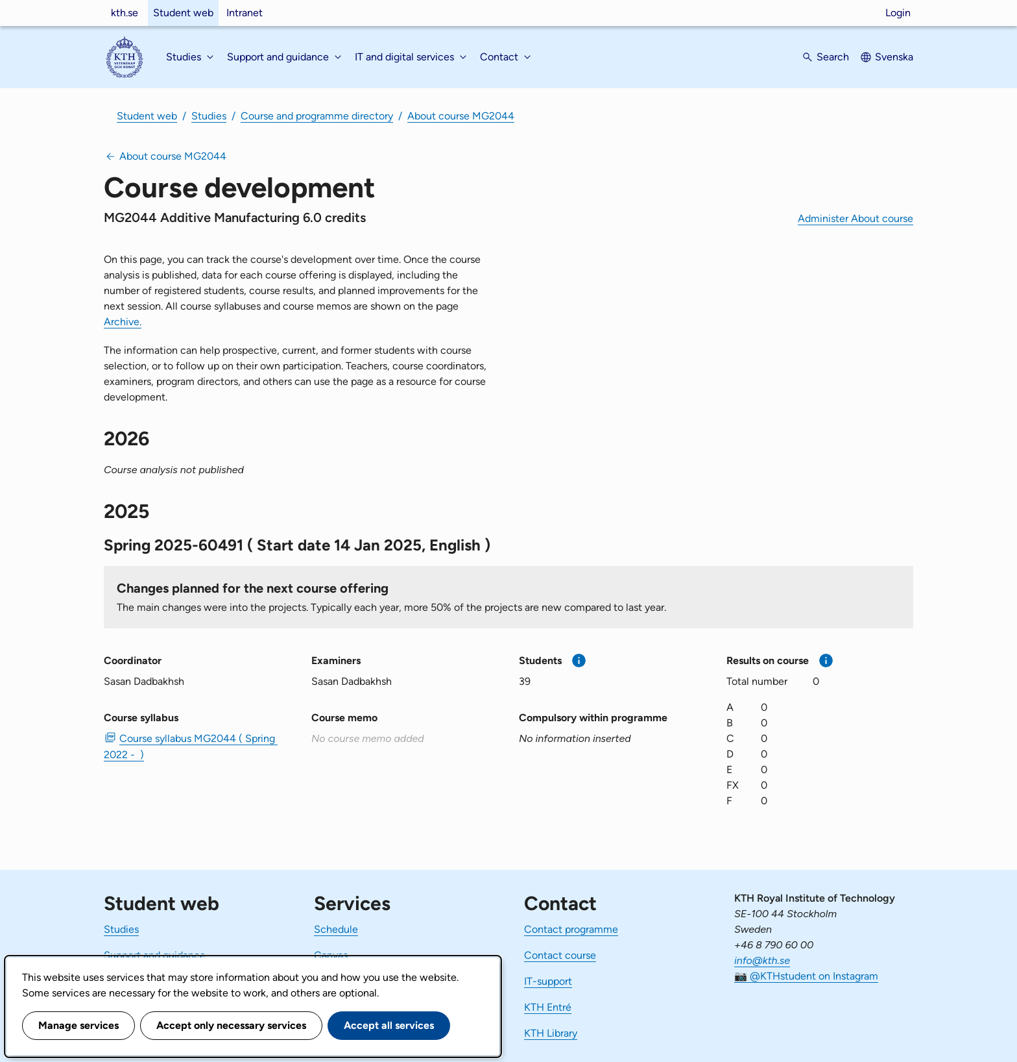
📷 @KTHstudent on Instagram (806, 976)
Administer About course (855, 218)
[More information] (579, 660)
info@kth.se (762, 960)
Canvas (331, 955)
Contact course (560, 955)
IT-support (548, 981)
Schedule (336, 929)
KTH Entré (547, 1007)
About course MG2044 (460, 116)
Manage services (78, 1025)
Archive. (122, 321)
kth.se (124, 12)
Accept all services (389, 1025)
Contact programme (571, 929)
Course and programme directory (317, 116)
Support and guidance (155, 955)
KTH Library (550, 1033)
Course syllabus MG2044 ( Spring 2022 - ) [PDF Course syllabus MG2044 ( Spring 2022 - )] (191, 746)
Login (898, 12)
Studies (208, 116)
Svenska (894, 57)
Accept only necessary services (231, 1025)
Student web (183, 12)
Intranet (244, 12)
